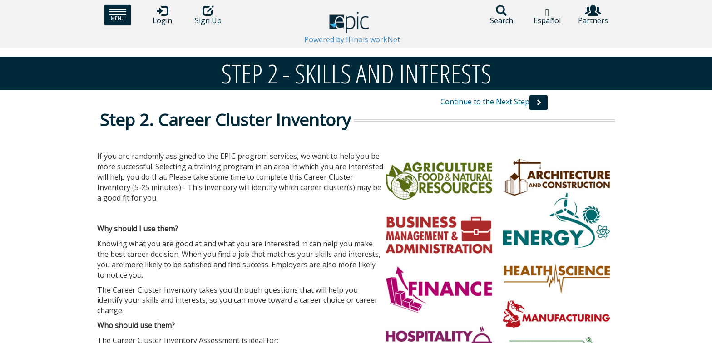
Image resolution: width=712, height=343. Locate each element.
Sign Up (208, 15)
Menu (120, 14)
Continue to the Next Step (484, 102)
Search (501, 15)
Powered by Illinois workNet (352, 39)
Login (162, 15)
